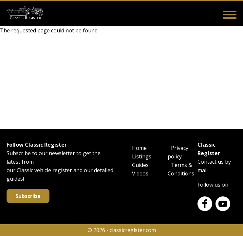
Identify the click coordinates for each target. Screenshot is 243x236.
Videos (140, 173)
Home (139, 148)
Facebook (204, 203)
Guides (140, 165)
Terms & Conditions (181, 169)
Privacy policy (178, 152)
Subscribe (28, 196)
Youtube (222, 203)
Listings (141, 156)
